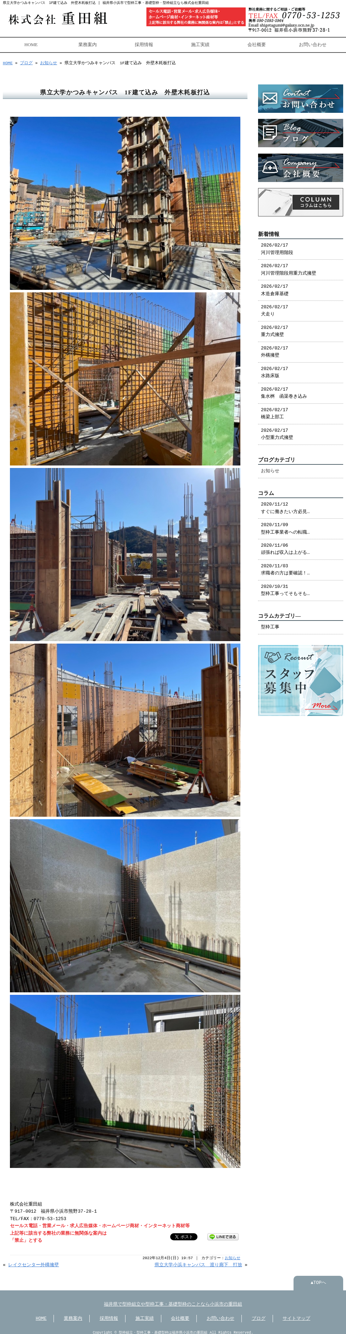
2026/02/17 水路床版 (274, 369)
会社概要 (256, 44)
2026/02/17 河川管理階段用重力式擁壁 (288, 266)
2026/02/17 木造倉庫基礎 (275, 286)
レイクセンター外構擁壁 (33, 1260)
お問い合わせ (313, 44)
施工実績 (200, 44)
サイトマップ (296, 1314)
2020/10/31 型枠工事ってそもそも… (285, 587)
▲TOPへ (318, 1278)
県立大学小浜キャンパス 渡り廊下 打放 (198, 1260)
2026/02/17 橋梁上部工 (274, 410)
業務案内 (87, 44)
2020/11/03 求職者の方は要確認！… (285, 566)
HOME (31, 44)
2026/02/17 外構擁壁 (274, 348)
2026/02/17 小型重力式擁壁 (277, 430)
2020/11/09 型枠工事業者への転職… (285, 525)
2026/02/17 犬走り (274, 307)
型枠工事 (270, 624)
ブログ (26, 62)
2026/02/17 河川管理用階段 (277, 245)
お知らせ (48, 62)
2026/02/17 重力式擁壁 (274, 328)
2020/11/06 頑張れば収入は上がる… (285, 545)
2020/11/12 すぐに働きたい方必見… (285, 504)
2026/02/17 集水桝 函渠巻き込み (284, 389)
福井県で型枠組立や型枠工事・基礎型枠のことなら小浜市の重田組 (173, 1299)
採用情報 (144, 44)
